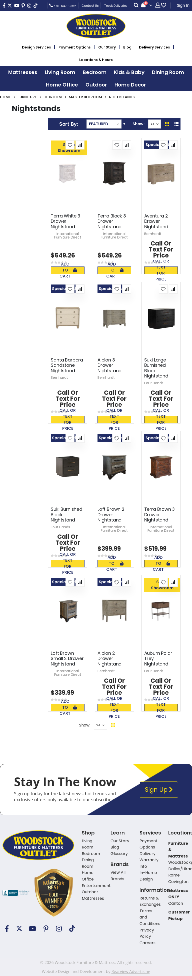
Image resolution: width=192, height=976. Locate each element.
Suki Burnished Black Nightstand (66, 514)
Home (5, 97)
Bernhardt (153, 233)
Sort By (68, 124)
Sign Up (159, 790)
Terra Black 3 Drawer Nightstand (112, 221)
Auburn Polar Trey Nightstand (158, 658)
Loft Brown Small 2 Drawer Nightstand (67, 658)
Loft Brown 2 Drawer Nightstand (111, 514)
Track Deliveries (116, 6)
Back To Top (144, 725)
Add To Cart (68, 270)
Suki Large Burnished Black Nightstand (156, 368)
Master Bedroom (85, 97)
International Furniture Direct (67, 235)
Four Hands (154, 383)
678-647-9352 (62, 5)
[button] (70, 145)
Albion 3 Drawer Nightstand (110, 365)
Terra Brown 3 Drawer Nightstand (159, 514)
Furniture (27, 97)
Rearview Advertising (130, 971)
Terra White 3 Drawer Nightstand (65, 221)
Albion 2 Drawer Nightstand (110, 658)
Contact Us (90, 6)
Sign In (183, 5)
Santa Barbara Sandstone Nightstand (67, 365)
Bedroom (53, 97)
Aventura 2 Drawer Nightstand (156, 221)
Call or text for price (161, 270)
